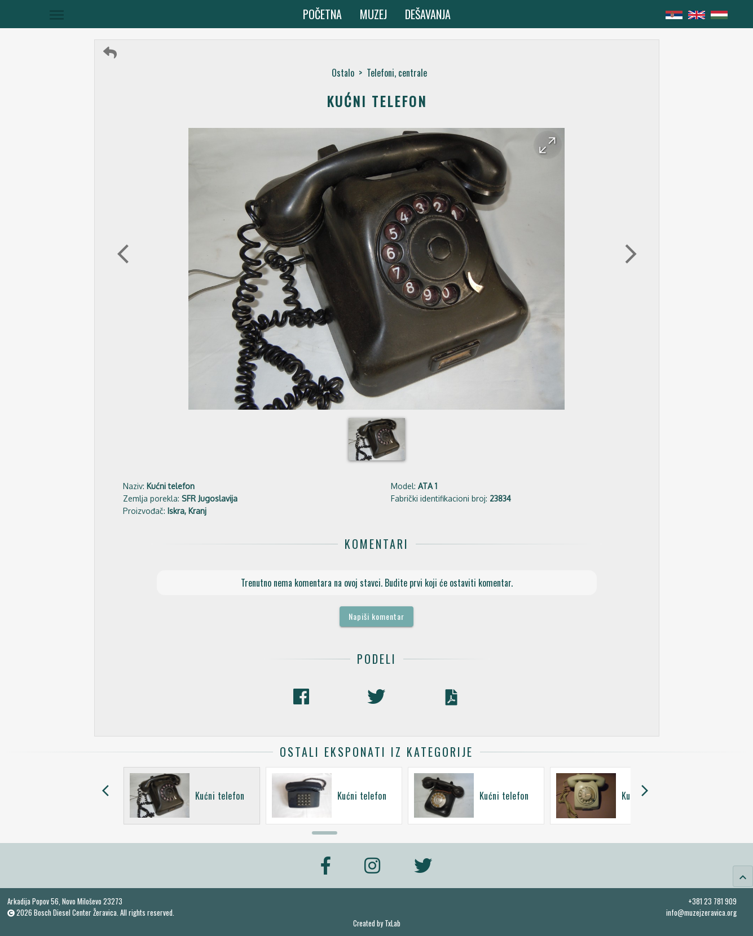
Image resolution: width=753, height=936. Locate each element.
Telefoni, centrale (397, 72)
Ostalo (343, 72)
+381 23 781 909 (712, 901)
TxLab (392, 923)
